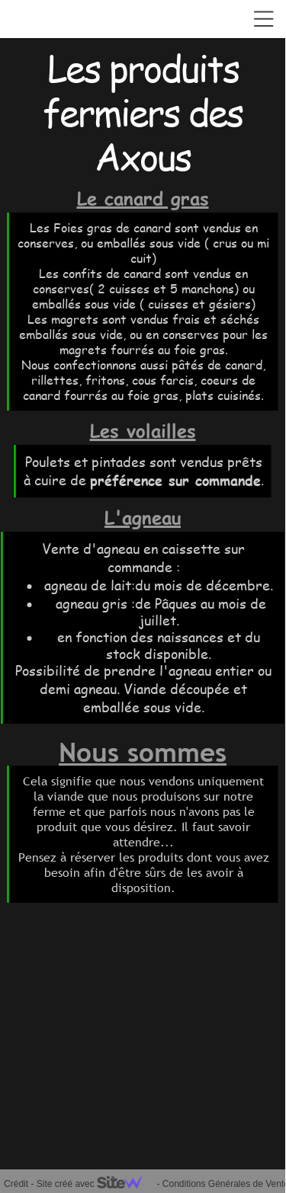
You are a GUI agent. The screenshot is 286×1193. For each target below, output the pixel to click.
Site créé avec (95, 1184)
